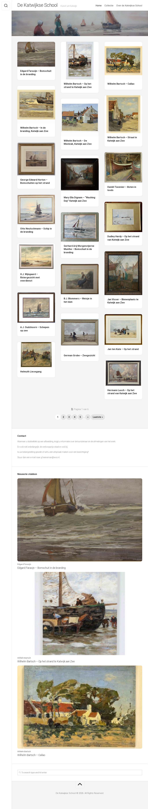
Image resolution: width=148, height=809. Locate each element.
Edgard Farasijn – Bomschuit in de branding (35, 74)
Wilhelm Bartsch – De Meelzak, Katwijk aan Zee (78, 144)
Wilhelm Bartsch (24, 659)
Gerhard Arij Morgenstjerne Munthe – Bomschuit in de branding (79, 250)
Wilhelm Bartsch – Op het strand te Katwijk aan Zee (78, 87)
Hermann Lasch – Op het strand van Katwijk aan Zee (122, 393)
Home (99, 5)
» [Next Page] (87, 418)
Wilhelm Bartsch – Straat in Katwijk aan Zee (122, 140)
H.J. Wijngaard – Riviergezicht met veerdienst (30, 278)
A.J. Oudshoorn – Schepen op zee (34, 330)
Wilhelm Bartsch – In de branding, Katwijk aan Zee (34, 131)
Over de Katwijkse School (129, 5)
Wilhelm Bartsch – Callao (120, 85)
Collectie (108, 5)
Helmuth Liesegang (30, 372)
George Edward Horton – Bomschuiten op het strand (35, 183)
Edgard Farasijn (24, 565)
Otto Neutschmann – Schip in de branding (36, 231)
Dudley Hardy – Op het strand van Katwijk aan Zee (123, 239)
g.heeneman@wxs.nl (50, 458)
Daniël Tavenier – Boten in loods (121, 190)
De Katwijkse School (40, 6)
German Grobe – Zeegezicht (79, 356)
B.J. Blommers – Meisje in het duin (78, 301)
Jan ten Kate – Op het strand (123, 350)
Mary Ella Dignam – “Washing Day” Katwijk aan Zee (79, 200)
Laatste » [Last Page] (98, 418)
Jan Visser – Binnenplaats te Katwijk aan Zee (122, 302)
